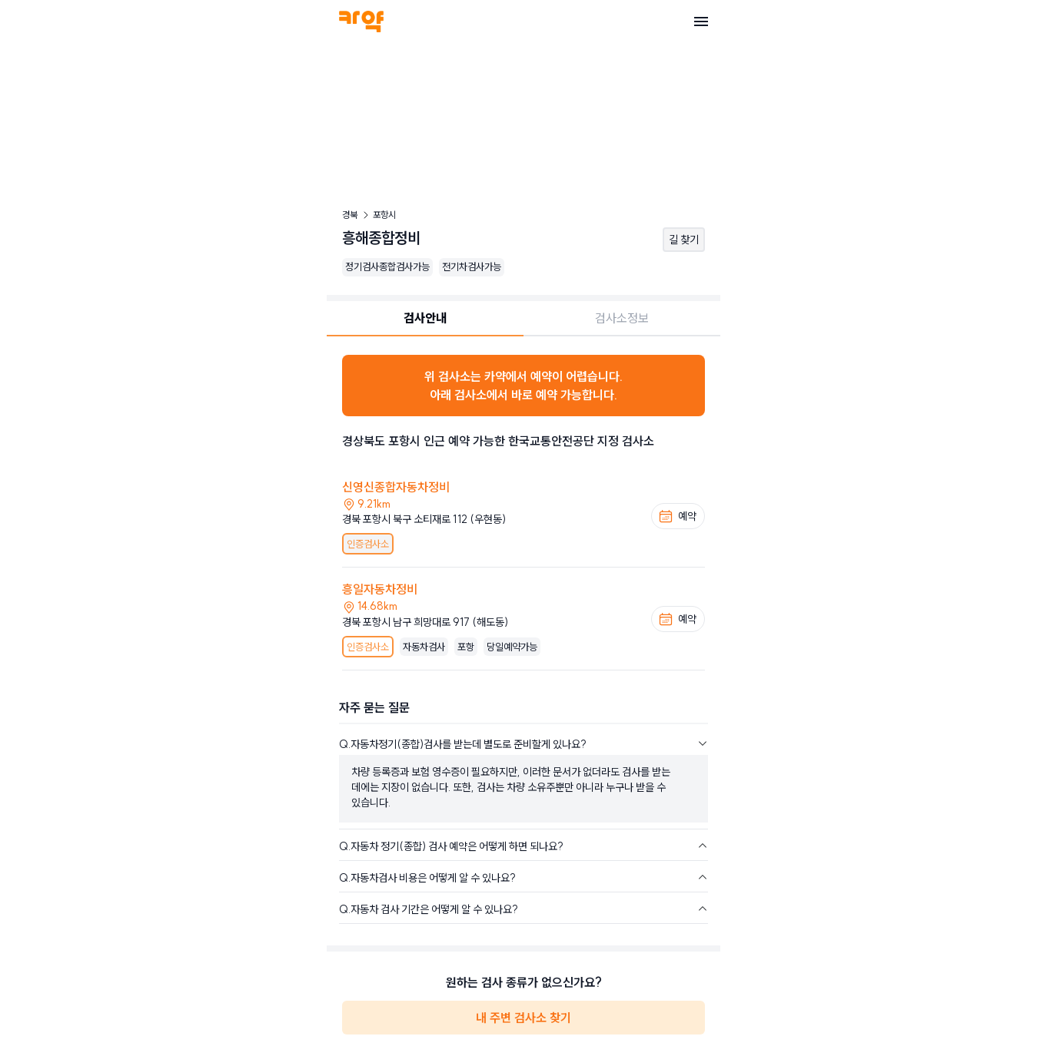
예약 (677, 516)
